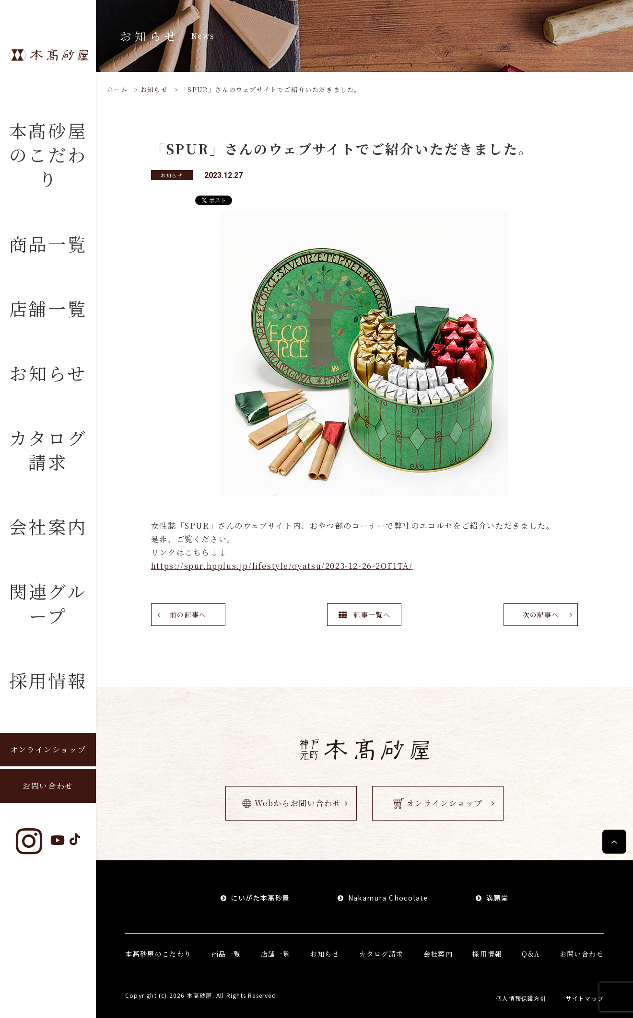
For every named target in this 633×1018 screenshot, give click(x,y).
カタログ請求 (48, 449)
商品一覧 (48, 243)
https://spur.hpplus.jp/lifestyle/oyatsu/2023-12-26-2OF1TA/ (282, 565)
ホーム (117, 89)
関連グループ (48, 603)
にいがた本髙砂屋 (260, 897)
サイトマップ (585, 998)
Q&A (530, 954)
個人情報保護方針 (521, 998)
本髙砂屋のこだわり (48, 154)
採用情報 (48, 680)
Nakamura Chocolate (388, 897)
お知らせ (48, 373)
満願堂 (497, 897)
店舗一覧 (48, 308)
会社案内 (48, 526)
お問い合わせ (48, 785)
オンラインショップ (48, 749)
